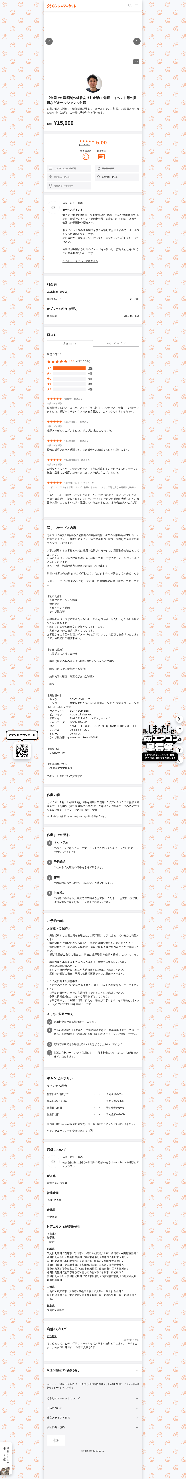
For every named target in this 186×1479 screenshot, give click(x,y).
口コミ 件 (84, 144)
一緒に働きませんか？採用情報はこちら (6, 1455)
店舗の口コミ (69, 343)
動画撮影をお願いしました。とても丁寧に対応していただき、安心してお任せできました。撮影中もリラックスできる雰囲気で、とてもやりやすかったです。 (92, 409)
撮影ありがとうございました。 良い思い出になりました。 (80, 430)
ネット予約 (61, 842)
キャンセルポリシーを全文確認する (70, 1130)
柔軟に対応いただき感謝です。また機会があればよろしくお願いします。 (89, 449)
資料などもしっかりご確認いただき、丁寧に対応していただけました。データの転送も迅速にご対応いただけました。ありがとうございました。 (92, 470)
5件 (90, 368)
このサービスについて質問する (80, 261)
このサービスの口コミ (116, 343)
